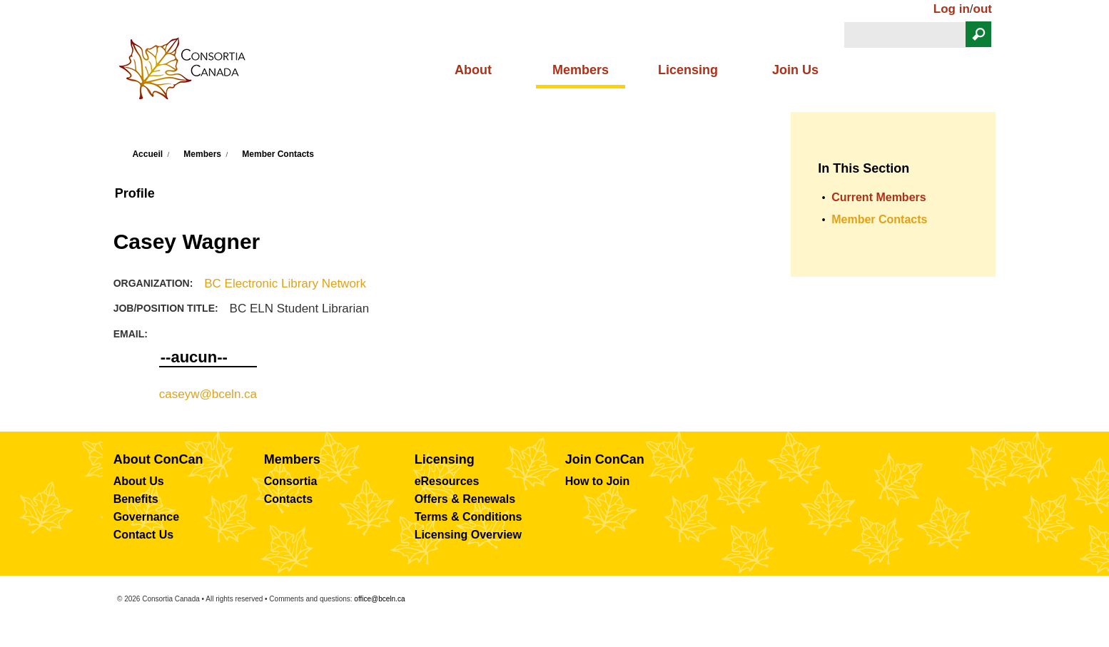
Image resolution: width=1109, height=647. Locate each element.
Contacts (288, 499)
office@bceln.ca (379, 599)
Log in (951, 9)
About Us (138, 481)
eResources (447, 481)
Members (580, 70)
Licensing (688, 70)
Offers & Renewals (465, 499)
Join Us (795, 70)
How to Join (597, 481)
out (982, 9)
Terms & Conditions (468, 517)
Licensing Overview (468, 535)
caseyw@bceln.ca (208, 394)
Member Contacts (278, 154)
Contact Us (143, 535)
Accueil (147, 154)
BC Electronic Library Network (285, 283)
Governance (146, 517)
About (473, 70)
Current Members (878, 197)
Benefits (135, 499)
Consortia (291, 481)
